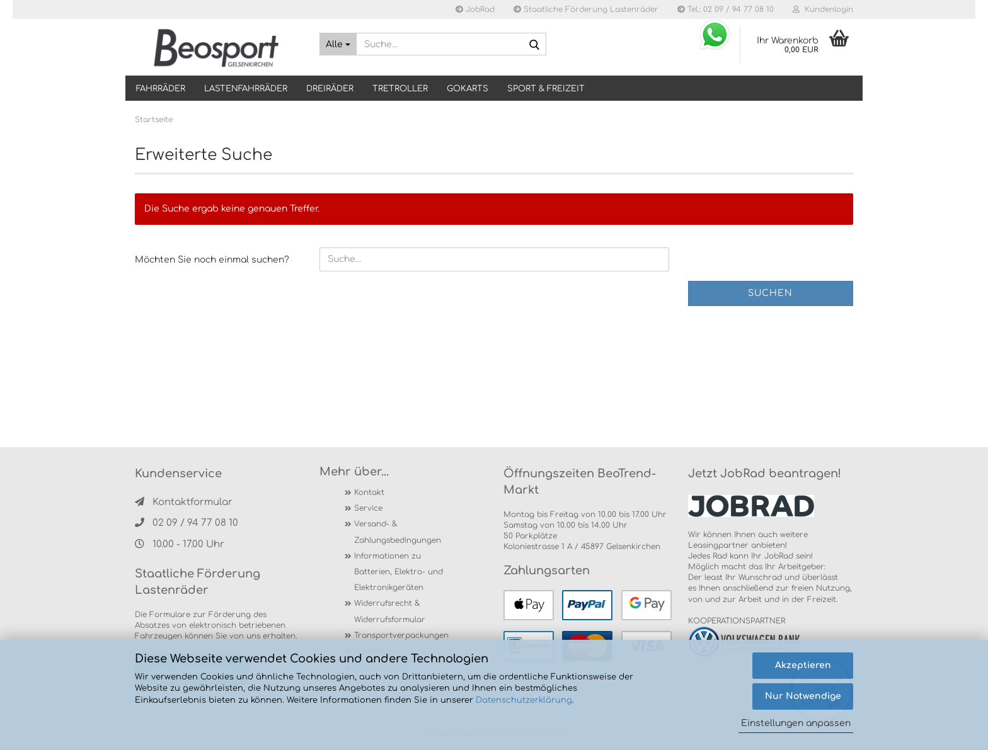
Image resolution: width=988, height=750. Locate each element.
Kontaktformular (184, 502)
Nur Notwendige (803, 696)
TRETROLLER (400, 88)
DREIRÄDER (329, 88)
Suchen (770, 293)
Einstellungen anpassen (796, 723)
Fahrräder (160, 88)
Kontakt (369, 492)
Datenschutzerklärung (524, 700)
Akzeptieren (803, 665)
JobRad (475, 9)
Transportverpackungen (401, 635)
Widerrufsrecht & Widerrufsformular (389, 611)
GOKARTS (467, 88)
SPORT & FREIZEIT (546, 88)
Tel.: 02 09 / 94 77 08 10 (725, 9)
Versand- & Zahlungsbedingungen (397, 532)
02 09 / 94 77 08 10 (186, 523)
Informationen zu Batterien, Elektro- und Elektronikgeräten (398, 572)
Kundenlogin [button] (823, 9)
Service (368, 508)
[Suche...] (338, 44)
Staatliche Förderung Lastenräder (586, 9)
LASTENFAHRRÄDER (245, 88)
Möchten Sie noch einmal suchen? (212, 259)
